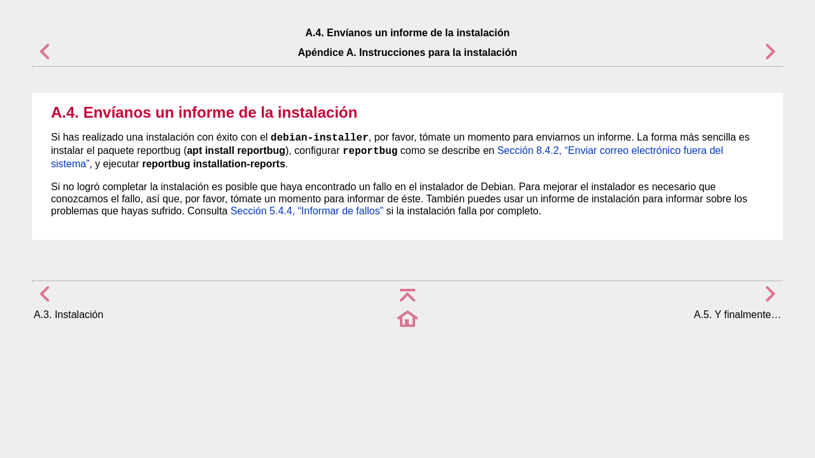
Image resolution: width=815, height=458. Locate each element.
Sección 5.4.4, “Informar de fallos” (306, 210)
